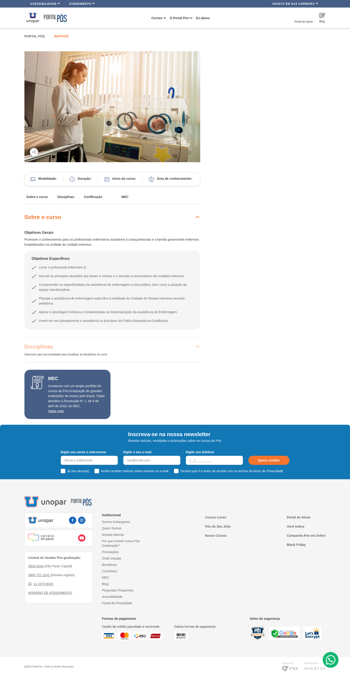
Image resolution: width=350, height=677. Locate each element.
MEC (125, 197)
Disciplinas (66, 197)
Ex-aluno (203, 18)
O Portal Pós (179, 18)
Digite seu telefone (200, 452)
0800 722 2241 (39, 575)
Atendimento (82, 3)
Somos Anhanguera (116, 522)
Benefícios (109, 565)
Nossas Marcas (113, 534)
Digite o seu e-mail (137, 452)
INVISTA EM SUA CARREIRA (295, 3)
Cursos (156, 18)
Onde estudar (111, 558)
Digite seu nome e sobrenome (83, 452)
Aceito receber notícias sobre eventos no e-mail (134, 471)
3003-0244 (36, 566)
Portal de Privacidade (117, 603)
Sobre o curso (37, 197)
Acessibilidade (45, 3)
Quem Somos (112, 528)
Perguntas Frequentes (118, 590)
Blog (105, 584)
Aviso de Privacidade (268, 471)
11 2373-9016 (40, 584)
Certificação (93, 197)
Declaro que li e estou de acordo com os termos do (231, 471)
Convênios (109, 571)
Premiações (110, 552)
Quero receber (269, 460)
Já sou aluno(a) (78, 471)
